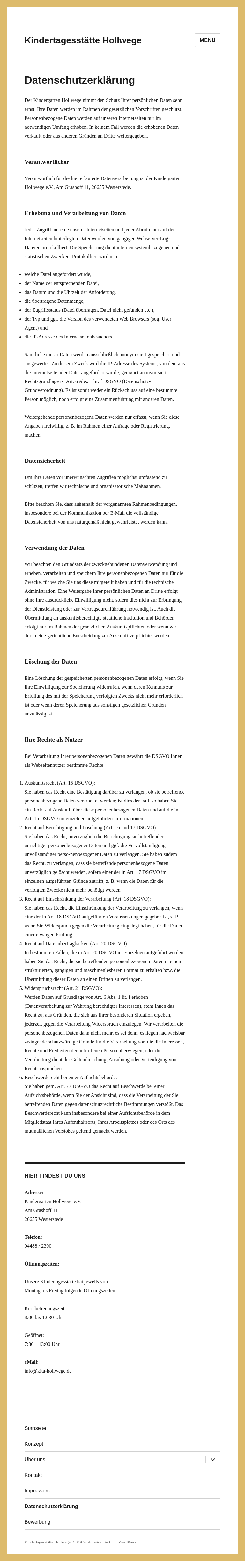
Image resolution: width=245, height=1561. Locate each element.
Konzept (34, 1444)
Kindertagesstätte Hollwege (83, 40)
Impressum (37, 1490)
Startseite (35, 1428)
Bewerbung (37, 1522)
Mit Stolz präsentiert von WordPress (106, 1542)
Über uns (35, 1459)
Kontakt (33, 1475)
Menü (208, 40)
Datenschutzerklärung (51, 1506)
